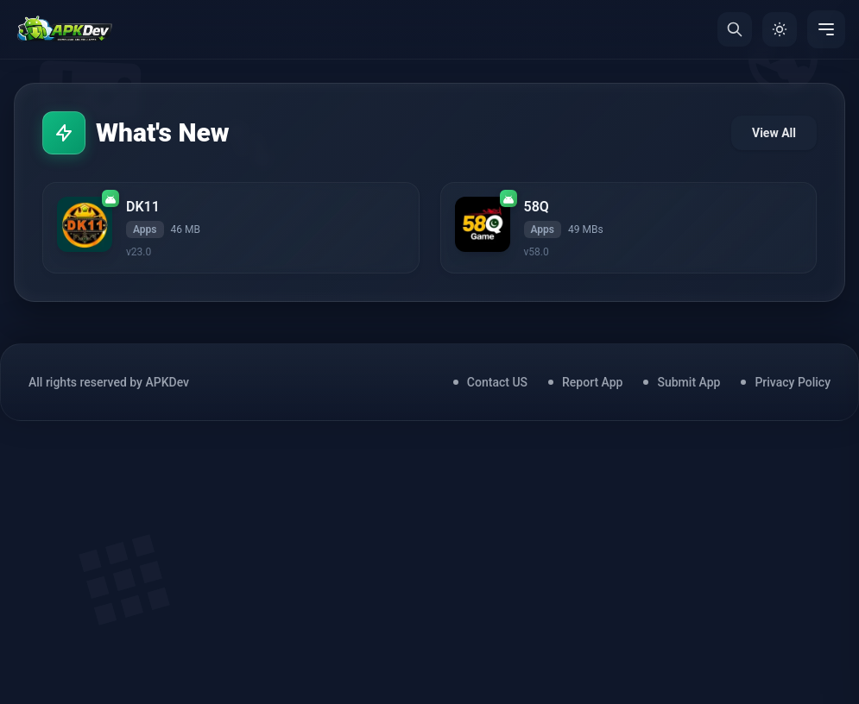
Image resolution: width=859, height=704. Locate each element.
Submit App (688, 382)
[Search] (734, 29)
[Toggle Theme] (779, 29)
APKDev (167, 382)
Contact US (497, 382)
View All (774, 133)
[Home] (64, 29)
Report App (592, 382)
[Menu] (826, 29)
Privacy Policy (793, 382)
